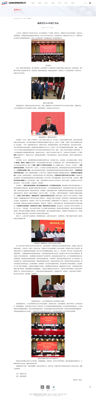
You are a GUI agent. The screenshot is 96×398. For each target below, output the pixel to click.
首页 (21, 18)
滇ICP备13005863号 (49, 395)
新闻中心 (18, 10)
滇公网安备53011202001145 (57, 395)
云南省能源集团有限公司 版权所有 (39, 395)
